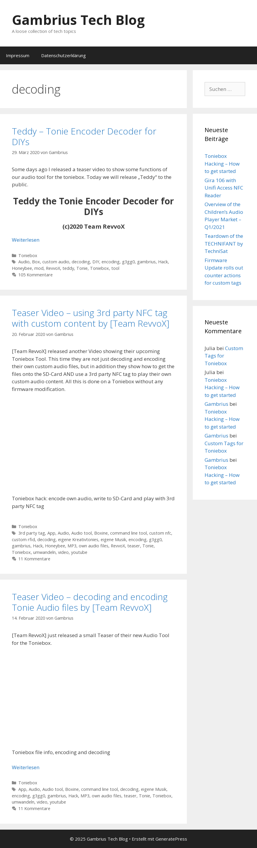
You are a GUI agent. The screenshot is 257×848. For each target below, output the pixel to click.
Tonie (82, 268)
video (63, 552)
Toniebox (27, 255)
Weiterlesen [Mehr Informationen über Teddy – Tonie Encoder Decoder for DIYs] (25, 239)
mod (39, 268)
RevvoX (53, 268)
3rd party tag (31, 533)
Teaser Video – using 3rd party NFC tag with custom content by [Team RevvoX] (90, 318)
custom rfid (23, 539)
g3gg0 (128, 262)
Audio (24, 262)
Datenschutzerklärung (63, 55)
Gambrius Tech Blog (78, 20)
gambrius (146, 262)
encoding (111, 262)
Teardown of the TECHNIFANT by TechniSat (224, 243)
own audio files (93, 546)
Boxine (101, 533)
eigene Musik (113, 539)
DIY (95, 262)
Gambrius (216, 403)
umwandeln (44, 552)
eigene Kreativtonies (78, 539)
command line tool (128, 533)
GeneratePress (171, 839)
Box (36, 262)
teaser (133, 546)
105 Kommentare (35, 275)
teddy (68, 268)
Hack (163, 262)
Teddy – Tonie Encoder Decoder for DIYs (84, 136)
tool (115, 268)
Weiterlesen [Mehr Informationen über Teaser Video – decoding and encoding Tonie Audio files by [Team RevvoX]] (25, 767)
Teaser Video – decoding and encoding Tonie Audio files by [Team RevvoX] (90, 602)
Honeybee (22, 268)
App (51, 533)
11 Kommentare (34, 559)
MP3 (72, 546)
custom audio (55, 262)
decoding (81, 262)
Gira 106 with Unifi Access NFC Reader (224, 188)
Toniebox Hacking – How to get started (222, 163)
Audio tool (81, 533)
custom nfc (160, 533)
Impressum (17, 55)
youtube (79, 552)
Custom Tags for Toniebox (224, 356)
